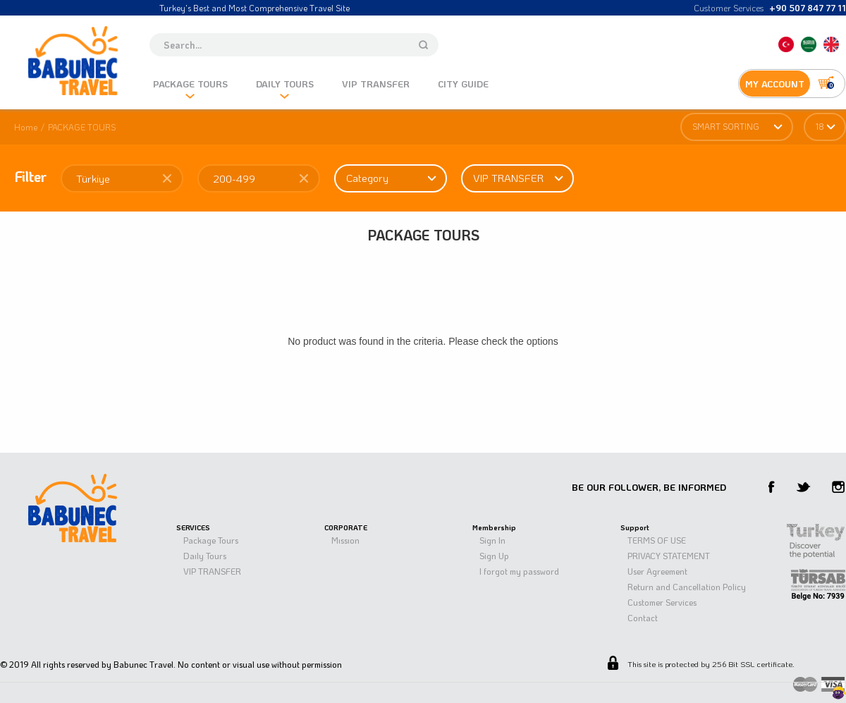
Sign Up (494, 555)
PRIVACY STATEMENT (668, 555)
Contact (642, 617)
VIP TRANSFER (212, 571)
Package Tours (210, 540)
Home (25, 127)
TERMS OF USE (656, 540)
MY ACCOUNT (774, 84)
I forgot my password (519, 571)
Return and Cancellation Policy (686, 586)
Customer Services (662, 602)
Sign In (492, 540)
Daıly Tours (204, 555)
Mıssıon (345, 540)
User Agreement (657, 571)
